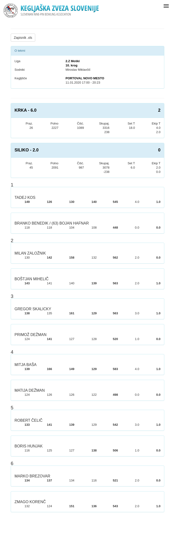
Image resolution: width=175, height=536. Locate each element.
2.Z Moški (72, 61)
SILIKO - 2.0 (27, 150)
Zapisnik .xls (23, 38)
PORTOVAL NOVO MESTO (84, 78)
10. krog (71, 65)
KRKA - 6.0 (25, 110)
